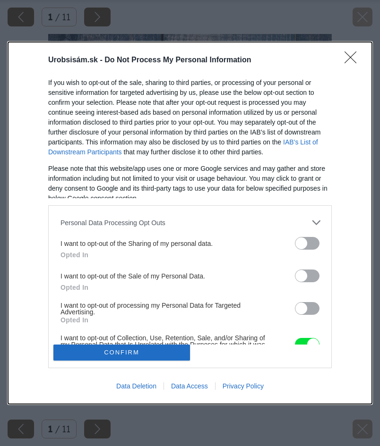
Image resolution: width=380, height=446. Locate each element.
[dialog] (190, 223)
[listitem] (190, 222)
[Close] (354, 60)
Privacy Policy (243, 386)
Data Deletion (136, 386)
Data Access (189, 386)
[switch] (307, 243)
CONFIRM (121, 351)
